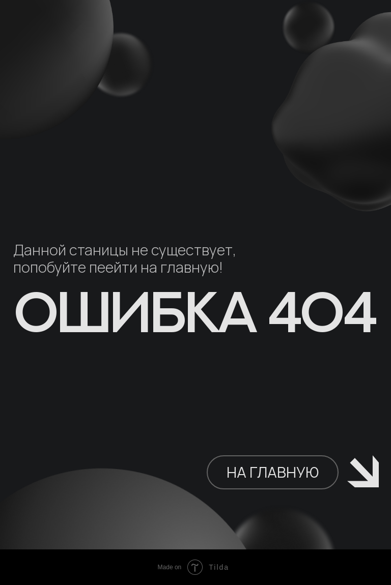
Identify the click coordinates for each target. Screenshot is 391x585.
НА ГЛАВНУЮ (273, 472)
